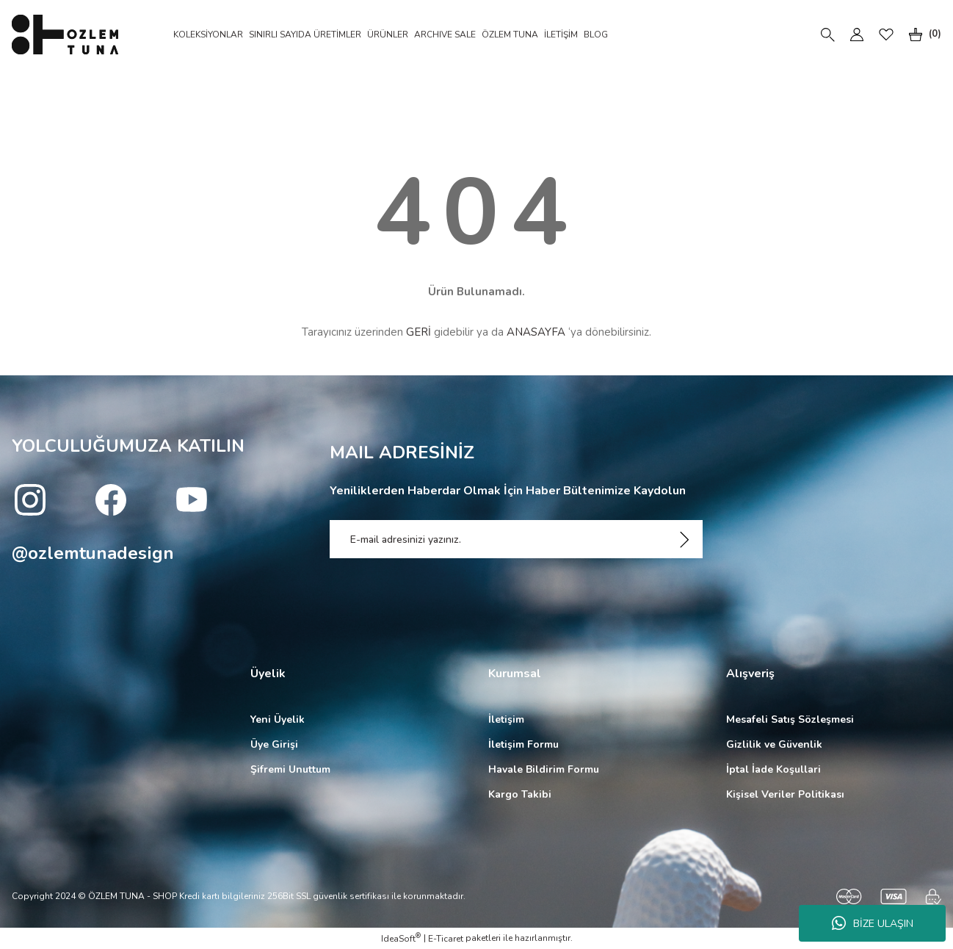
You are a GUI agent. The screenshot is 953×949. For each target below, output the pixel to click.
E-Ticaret (445, 939)
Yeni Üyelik (277, 719)
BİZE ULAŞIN (872, 923)
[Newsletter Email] (516, 539)
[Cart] (921, 34)
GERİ (418, 332)
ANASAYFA (536, 332)
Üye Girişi (274, 744)
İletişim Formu (523, 744)
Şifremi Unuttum (290, 769)
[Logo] (65, 34)
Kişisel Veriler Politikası (785, 794)
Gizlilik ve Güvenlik (774, 744)
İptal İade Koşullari (773, 769)
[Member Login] (857, 34)
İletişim (506, 719)
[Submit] (684, 539)
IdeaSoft (401, 938)
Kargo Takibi (519, 794)
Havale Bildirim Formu (543, 769)
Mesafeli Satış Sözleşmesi (790, 719)
